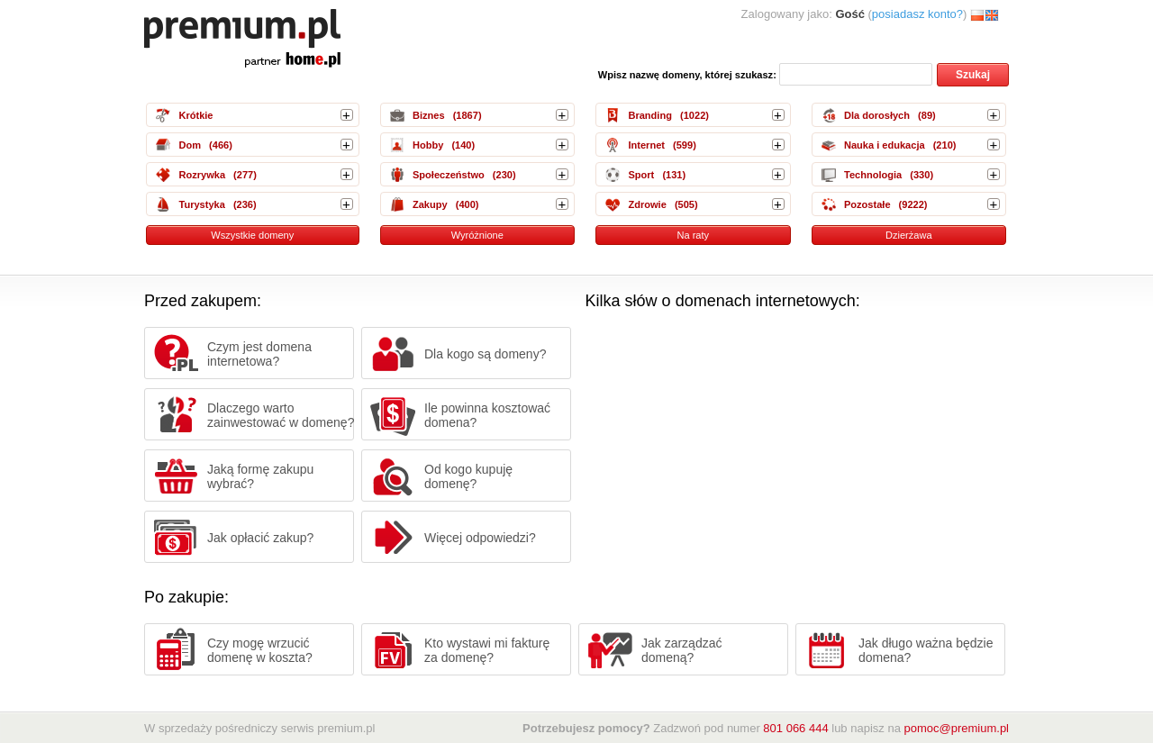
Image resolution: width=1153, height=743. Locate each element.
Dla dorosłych (877, 115)
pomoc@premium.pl (956, 728)
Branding (649, 115)
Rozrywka (201, 174)
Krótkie (195, 115)
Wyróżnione (477, 235)
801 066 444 (795, 728)
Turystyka (201, 204)
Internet (646, 145)
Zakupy (430, 204)
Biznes (429, 115)
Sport (641, 174)
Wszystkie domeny (252, 235)
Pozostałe (867, 204)
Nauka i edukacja (884, 145)
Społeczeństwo (449, 174)
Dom (189, 145)
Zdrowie (647, 204)
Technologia (873, 174)
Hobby (428, 145)
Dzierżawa (908, 235)
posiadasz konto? (917, 14)
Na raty (692, 235)
